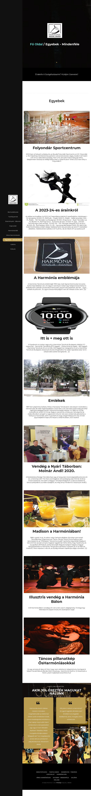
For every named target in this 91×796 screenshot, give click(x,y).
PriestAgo (60, 789)
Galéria (12, 244)
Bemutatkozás (13, 212)
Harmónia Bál (13, 230)
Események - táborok (13, 221)
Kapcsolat (12, 226)
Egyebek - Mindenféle (13, 240)
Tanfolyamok (13, 217)
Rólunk (12, 249)
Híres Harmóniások (13, 235)
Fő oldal (40, 44)
